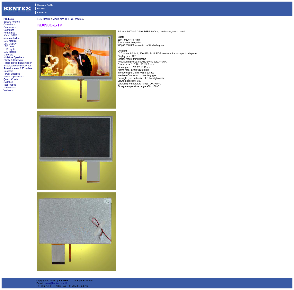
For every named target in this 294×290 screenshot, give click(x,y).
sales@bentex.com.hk (55, 283)
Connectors (9, 27)
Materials (8, 54)
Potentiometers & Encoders (18, 68)
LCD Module (10, 41)
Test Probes (10, 84)
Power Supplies (12, 73)
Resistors (8, 71)
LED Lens (9, 46)
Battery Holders (12, 21)
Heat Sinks (9, 32)
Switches (8, 82)
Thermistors (10, 87)
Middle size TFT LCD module (67, 19)
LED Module (10, 52)
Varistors (8, 90)
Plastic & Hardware (13, 60)
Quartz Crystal (11, 79)
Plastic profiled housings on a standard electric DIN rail (18, 64)
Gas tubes (9, 30)
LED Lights (9, 49)
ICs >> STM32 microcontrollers (12, 37)
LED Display (10, 43)
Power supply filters (14, 76)
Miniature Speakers (14, 57)
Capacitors (9, 24)
